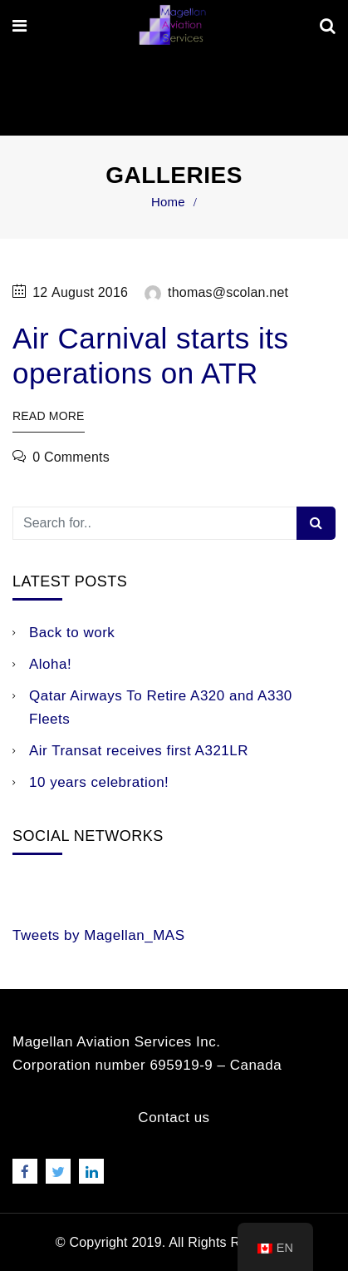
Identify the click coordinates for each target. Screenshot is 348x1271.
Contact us (173, 1117)
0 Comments (71, 457)
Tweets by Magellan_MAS (98, 935)
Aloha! (50, 664)
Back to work (72, 632)
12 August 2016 (80, 292)
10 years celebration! (99, 782)
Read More (48, 416)
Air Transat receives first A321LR (138, 751)
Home (168, 202)
